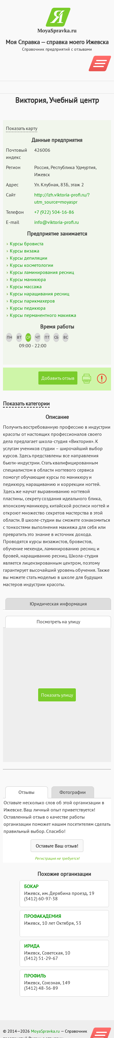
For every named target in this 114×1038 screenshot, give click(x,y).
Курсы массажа (26, 286)
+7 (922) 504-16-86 (54, 212)
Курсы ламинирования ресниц (42, 272)
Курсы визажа (24, 251)
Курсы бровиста (26, 244)
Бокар (31, 886)
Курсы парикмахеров (32, 301)
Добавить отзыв (57, 378)
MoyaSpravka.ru (45, 1031)
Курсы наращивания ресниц (39, 294)
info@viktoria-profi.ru (56, 222)
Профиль (35, 976)
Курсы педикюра (28, 308)
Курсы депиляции (28, 258)
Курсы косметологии (31, 265)
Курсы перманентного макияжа (43, 315)
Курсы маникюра (28, 279)
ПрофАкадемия (42, 916)
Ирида (31, 946)
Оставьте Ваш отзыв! (57, 846)
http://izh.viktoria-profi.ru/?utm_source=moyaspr (62, 198)
